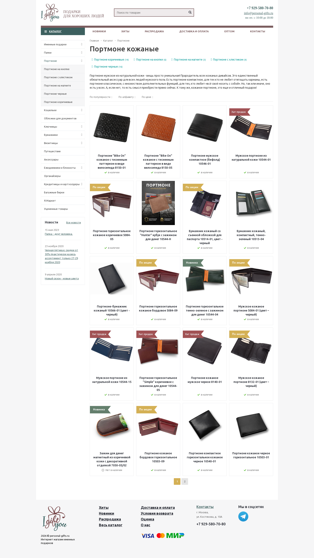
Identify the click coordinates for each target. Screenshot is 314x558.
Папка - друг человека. (59, 233)
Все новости (73, 222)
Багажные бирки (54, 192)
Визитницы (64, 143)
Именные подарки (64, 44)
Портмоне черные (55, 93)
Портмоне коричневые (58, 101)
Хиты (125, 31)
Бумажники (64, 135)
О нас (145, 525)
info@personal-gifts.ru (258, 13)
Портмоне (64, 61)
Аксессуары (51, 159)
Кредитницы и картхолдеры (64, 184)
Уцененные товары (56, 208)
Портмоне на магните (57, 85)
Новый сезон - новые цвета (62, 278)
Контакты (257, 31)
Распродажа (154, 31)
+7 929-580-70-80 (260, 8)
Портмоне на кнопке (56, 69)
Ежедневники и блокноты (64, 168)
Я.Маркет (50, 200)
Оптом (229, 31)
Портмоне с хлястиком (58, 77)
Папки (64, 53)
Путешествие (52, 151)
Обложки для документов (60, 118)
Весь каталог (110, 525)
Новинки (99, 31)
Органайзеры (52, 176)
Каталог (55, 31)
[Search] (154, 12)
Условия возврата (157, 513)
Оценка (147, 519)
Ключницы (64, 127)
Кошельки (64, 110)
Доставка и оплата (194, 31)
